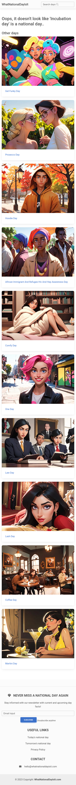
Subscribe (28, 720)
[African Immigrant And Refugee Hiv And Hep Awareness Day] (38, 257)
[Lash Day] (38, 512)
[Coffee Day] (38, 575)
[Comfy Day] (38, 321)
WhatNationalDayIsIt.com (47, 779)
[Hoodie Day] (38, 194)
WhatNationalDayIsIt (15, 4)
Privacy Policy (38, 749)
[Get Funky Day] (38, 66)
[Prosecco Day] (38, 130)
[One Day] (38, 384)
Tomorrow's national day (38, 743)
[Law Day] (38, 448)
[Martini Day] (38, 639)
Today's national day (38, 737)
